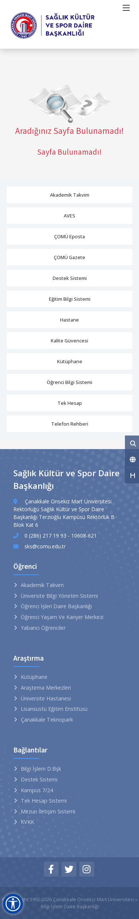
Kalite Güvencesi (69, 340)
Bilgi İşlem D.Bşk (41, 768)
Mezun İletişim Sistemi (48, 811)
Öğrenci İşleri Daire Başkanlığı (56, 606)
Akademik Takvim (69, 194)
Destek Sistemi (70, 278)
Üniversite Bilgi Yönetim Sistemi (59, 595)
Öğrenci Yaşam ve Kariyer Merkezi (62, 616)
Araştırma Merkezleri (46, 687)
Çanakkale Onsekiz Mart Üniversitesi (93, 899)
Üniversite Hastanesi (46, 698)
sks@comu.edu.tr (45, 546)
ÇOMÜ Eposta (69, 236)
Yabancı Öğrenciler (43, 627)
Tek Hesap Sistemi (44, 800)
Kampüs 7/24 (37, 790)
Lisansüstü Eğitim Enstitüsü (54, 708)
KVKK (27, 821)
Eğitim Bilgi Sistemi (69, 299)
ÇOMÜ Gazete (69, 257)
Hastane (69, 319)
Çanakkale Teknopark (47, 719)
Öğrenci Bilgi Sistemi (69, 382)
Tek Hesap (69, 403)
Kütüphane (69, 361)
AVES (69, 215)
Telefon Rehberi (69, 423)
